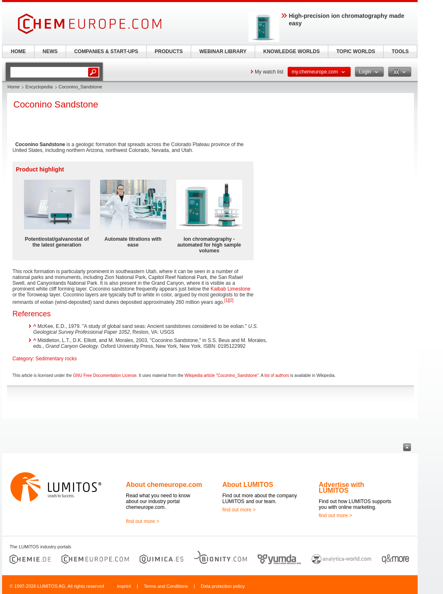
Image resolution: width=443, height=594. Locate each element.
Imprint (124, 586)
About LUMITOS (247, 484)
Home (13, 86)
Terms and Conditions (166, 586)
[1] (226, 300)
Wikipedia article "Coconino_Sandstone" (221, 375)
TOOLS (400, 51)
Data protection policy (223, 586)
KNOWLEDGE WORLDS (291, 51)
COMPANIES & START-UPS (106, 51)
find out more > (142, 521)
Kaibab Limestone (231, 289)
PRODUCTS (168, 51)
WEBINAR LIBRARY (223, 51)
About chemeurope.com (164, 484)
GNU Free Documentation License (105, 375)
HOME (18, 51)
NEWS (50, 51)
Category (22, 359)
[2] (231, 300)
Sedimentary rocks (55, 359)
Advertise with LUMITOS (341, 487)
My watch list (269, 72)
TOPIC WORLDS (355, 51)
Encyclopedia (38, 86)
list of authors (276, 375)
